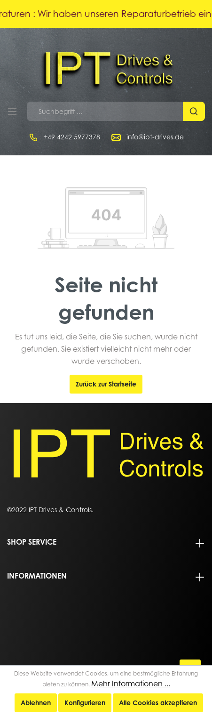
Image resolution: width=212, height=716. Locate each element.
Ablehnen (36, 703)
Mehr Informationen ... (130, 683)
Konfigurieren (84, 703)
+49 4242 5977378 (72, 137)
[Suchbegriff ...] (105, 111)
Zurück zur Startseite (106, 384)
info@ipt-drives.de (155, 137)
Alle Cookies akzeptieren (158, 703)
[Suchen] (194, 111)
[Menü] (12, 112)
